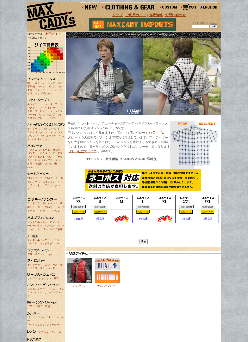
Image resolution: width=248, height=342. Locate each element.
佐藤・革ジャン (36, 254)
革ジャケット (34, 104)
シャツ (41, 86)
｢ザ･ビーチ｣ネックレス (40, 317)
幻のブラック (55, 114)
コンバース (51, 264)
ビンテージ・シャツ (51, 111)
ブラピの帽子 (34, 306)
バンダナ (32, 153)
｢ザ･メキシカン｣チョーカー (43, 324)
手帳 (29, 89)
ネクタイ (45, 153)
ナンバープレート (107, 285)
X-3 (57, 243)
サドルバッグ (48, 135)
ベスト (54, 288)
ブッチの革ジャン (37, 221)
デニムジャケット (37, 288)
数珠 (56, 278)
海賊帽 (56, 149)
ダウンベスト (79, 285)
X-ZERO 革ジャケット (39, 239)
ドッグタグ (46, 243)
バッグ (51, 82)
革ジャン (40, 82)
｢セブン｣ (52, 118)
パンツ (51, 86)
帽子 (29, 82)
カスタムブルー (36, 118)
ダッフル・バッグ (50, 210)
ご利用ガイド (51, 33)
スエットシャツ (49, 107)
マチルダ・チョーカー (51, 332)
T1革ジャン (51, 178)
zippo (60, 86)
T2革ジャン (48, 181)
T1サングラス (35, 178)
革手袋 (31, 86)
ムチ (60, 82)
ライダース (51, 104)
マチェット (41, 89)
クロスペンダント (37, 132)
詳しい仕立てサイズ (82, 151)
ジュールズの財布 (52, 229)
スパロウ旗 (51, 163)
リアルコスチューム (38, 149)
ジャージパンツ (36, 114)
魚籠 (47, 306)
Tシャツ (49, 225)
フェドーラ (33, 203)
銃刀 (50, 156)
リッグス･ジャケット (39, 278)
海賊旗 (38, 163)
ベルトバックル (41, 139)
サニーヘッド (47, 268)
